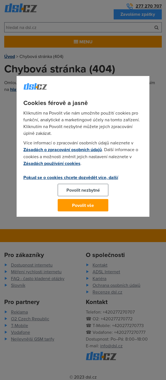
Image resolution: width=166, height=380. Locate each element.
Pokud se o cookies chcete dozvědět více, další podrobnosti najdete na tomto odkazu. (70, 180)
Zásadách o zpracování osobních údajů (62, 149)
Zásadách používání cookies (51, 163)
